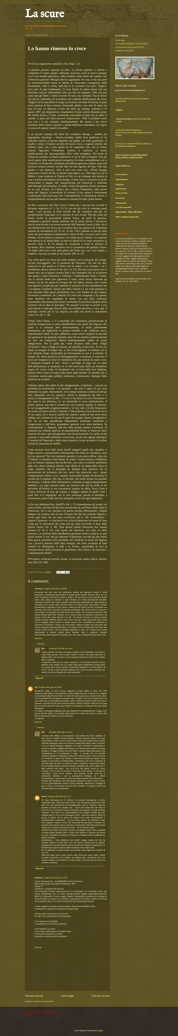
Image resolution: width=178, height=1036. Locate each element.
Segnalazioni (120, 189)
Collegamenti (121, 203)
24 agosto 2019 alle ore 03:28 (55, 589)
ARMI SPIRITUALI (122, 166)
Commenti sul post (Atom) (43, 1001)
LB (36, 687)
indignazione (73, 118)
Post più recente (34, 995)
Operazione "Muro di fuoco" (129, 212)
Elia (43, 648)
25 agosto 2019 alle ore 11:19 (59, 796)
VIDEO (119, 110)
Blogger (100, 1030)
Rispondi (38, 638)
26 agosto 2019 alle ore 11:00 (55, 878)
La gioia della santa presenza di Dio (129, 47)
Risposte (40, 644)
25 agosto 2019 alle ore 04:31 (60, 732)
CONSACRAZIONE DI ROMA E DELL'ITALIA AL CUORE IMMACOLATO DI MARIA (133, 132)
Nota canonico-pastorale (127, 217)
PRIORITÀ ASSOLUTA (124, 51)
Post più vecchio (101, 995)
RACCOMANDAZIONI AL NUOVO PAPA (131, 44)
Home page (67, 995)
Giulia (43, 796)
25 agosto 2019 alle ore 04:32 (60, 648)
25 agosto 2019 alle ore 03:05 (49, 687)
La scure (44, 14)
